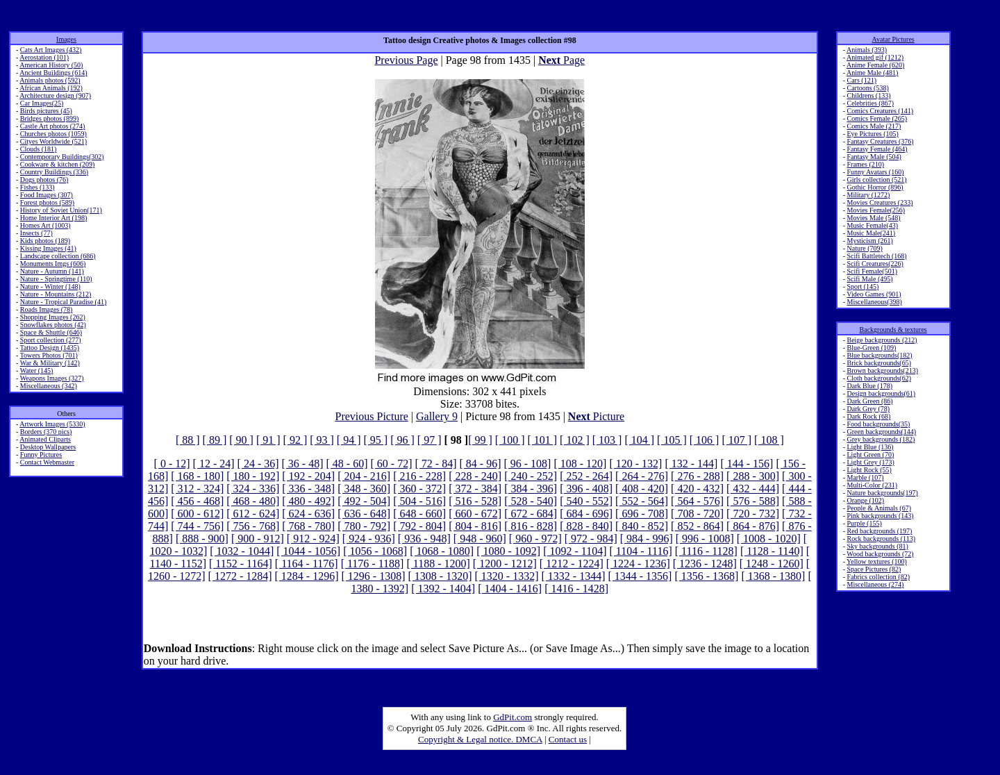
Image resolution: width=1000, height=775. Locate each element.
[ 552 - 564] (641, 501)
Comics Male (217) (874, 126)
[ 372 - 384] (475, 488)
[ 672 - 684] (530, 513)
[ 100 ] (510, 440)
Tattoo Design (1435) (49, 347)
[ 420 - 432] (697, 488)
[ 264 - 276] (641, 476)
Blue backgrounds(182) (879, 355)
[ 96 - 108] (527, 463)
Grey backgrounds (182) (881, 439)
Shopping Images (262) (52, 317)
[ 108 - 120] (579, 463)
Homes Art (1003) (45, 225)
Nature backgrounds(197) (882, 493)
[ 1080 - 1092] (508, 551)
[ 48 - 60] (347, 463)
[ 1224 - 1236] (638, 563)
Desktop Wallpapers (48, 447)
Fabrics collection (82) (878, 577)
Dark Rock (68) (868, 416)
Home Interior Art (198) (53, 218)
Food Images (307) (46, 195)
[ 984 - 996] (646, 538)
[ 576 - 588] (752, 501)
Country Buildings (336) (54, 172)
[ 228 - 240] (475, 476)
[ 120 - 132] (635, 463)
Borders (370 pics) (46, 431)
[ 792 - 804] (419, 526)
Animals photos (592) (49, 80)
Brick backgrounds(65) (878, 363)
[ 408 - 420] (641, 488)
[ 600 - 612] (197, 513)
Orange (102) (865, 500)
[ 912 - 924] (313, 538)
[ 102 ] (575, 440)
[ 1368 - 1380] (773, 576)
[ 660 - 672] (475, 513)
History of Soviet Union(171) (61, 210)
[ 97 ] (429, 440)
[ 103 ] (607, 440)
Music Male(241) (871, 233)
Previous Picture (371, 416)
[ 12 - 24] (214, 463)
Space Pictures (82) (874, 569)
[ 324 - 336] (252, 488)
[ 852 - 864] (697, 526)
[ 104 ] (639, 440)
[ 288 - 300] (752, 476)
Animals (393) (867, 49)
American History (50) (51, 65)
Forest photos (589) (47, 202)
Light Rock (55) (869, 470)
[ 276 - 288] (697, 476)
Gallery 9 (437, 416)
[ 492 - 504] (364, 501)
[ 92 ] (295, 440)
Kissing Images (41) (48, 248)
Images (66, 39)
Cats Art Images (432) (51, 49)
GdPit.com (512, 717)
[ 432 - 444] (752, 488)
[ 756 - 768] (252, 526)
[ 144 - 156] (746, 463)
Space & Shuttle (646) (51, 332)
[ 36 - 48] (303, 463)
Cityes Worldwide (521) (53, 141)
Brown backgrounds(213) (882, 370)
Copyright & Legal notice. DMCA (480, 739)
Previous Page (406, 60)
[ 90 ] (241, 440)
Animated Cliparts (45, 439)
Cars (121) (861, 80)
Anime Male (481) (872, 72)
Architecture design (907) (55, 95)
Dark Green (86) (869, 401)
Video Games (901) (874, 294)
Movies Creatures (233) (879, 202)
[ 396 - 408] (586, 488)
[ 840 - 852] (641, 526)
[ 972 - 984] (591, 538)
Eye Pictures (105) (872, 134)
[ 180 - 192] (252, 476)
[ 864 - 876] (752, 526)
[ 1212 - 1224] (571, 563)
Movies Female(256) (876, 210)
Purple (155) (864, 523)
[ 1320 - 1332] (506, 576)
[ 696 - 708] (641, 513)
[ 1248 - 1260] (771, 563)
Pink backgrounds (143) (880, 515)
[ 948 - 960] (479, 538)
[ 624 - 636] (308, 513)
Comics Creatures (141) (880, 111)
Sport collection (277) (50, 340)
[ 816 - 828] (530, 526)
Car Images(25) (41, 103)
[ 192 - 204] (308, 476)
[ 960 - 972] (535, 538)
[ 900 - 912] (257, 538)
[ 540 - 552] (586, 501)
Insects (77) (36, 233)
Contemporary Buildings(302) (62, 156)
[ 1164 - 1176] (306, 563)
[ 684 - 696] (586, 513)
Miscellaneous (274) (875, 584)
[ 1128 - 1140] (771, 551)
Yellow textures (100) (877, 561)
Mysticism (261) (869, 240)
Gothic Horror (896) (875, 187)
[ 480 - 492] (308, 501)
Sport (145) (862, 286)
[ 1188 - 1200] (437, 563)
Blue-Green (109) (871, 347)
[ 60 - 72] (391, 463)
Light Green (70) (870, 454)
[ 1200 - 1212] (505, 563)
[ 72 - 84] (435, 463)
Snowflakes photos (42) (53, 324)
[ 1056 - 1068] (375, 551)
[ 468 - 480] (252, 501)
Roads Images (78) (46, 309)
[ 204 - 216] (364, 476)
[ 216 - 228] (419, 476)
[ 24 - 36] (258, 463)
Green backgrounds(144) (881, 431)
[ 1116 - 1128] (706, 551)
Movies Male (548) (873, 218)
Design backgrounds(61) (881, 393)
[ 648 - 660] (419, 513)
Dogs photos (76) (44, 179)
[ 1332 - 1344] (573, 576)
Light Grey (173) (870, 462)
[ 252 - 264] (586, 476)
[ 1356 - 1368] (706, 576)
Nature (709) (864, 248)
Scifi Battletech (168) (876, 256)
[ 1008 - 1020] (769, 538)
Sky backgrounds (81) (877, 546)
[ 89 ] (215, 440)
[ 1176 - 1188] (372, 563)
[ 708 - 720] (697, 513)
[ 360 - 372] (419, 488)
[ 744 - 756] (197, 526)
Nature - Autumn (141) (52, 271)
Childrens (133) (868, 95)
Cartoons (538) (867, 88)
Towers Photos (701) (49, 355)
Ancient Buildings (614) (53, 72)
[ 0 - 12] (172, 463)
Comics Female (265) (877, 118)
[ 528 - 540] (530, 501)
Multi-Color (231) (872, 485)
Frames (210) (865, 164)
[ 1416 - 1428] (576, 588)
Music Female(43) (872, 225)
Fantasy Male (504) (874, 156)
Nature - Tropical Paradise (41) (63, 302)
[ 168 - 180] (197, 476)
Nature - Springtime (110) (56, 279)
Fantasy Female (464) (877, 149)
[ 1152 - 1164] (240, 563)
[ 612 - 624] (252, 513)
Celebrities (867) (870, 103)
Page (561, 60)
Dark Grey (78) (868, 408)
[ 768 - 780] (308, 526)
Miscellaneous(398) (874, 302)
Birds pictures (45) (46, 111)
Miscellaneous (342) (48, 386)
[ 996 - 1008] (705, 538)
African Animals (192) (51, 88)
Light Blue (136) (870, 447)
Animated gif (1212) (875, 57)
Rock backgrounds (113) (881, 538)
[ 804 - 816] (475, 526)
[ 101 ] (542, 440)
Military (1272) (868, 195)
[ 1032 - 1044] (242, 551)
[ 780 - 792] (364, 526)
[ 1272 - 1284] (240, 576)
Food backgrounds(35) (878, 424)
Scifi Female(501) (872, 271)
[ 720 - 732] (752, 513)
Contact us (568, 739)
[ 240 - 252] (530, 476)
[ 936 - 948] (424, 538)
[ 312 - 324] (197, 488)
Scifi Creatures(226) (875, 263)
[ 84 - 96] (480, 463)
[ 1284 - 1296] (307, 576)
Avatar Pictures (893, 39)
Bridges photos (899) (49, 118)
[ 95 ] (376, 440)
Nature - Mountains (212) (55, 294)
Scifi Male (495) (869, 279)
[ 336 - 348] (308, 488)
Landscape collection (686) (58, 256)
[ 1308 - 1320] (440, 576)
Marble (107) (865, 477)
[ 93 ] (322, 440)
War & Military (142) (50, 363)
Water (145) (36, 370)
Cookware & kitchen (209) (57, 164)
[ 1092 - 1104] (574, 551)
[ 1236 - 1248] (705, 563)
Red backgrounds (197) (879, 531)
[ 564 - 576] (697, 501)
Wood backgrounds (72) (880, 554)
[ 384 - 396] (530, 488)
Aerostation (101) (44, 57)
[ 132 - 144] (691, 463)
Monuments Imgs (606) (52, 263)
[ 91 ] (268, 440)
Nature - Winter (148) (50, 286)
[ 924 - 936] (368, 538)
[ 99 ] (480, 440)
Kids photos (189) (45, 240)
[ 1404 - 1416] (510, 588)
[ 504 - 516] (419, 501)
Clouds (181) (38, 149)
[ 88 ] (188, 440)
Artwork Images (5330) (52, 424)
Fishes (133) (37, 187)
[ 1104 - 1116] (641, 551)
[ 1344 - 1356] (640, 576)
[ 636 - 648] (364, 513)
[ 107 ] (736, 440)
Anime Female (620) (875, 65)
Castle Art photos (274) (52, 126)
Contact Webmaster (47, 462)
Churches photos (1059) (53, 134)
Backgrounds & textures (893, 329)
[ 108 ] (769, 440)
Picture (596, 416)
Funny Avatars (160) (875, 172)
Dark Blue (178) (869, 386)
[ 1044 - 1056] (308, 551)
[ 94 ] (349, 440)
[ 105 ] (672, 440)
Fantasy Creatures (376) (880, 141)
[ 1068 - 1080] (442, 551)
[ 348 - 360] (364, 488)
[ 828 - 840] (586, 526)
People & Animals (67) (879, 508)
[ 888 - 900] (202, 538)
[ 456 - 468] (197, 501)
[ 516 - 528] (475, 501)
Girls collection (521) (876, 179)
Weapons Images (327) (52, 378)
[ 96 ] (402, 440)
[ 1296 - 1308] (374, 576)
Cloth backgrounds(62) (879, 378)
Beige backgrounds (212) (882, 340)
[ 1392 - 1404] (443, 588)
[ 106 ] (704, 440)
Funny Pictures (41, 454)
